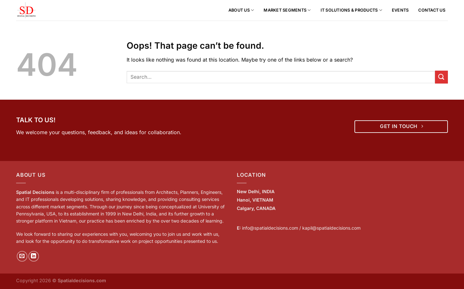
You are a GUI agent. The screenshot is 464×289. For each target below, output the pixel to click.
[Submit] (441, 77)
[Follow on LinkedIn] (33, 256)
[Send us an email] (22, 256)
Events (400, 10)
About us (241, 10)
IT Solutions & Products (351, 10)
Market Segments (287, 10)
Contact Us (431, 10)
